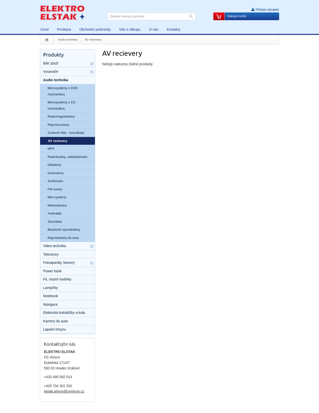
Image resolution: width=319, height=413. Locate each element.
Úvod (47, 40)
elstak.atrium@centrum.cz (64, 391)
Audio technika (68, 39)
